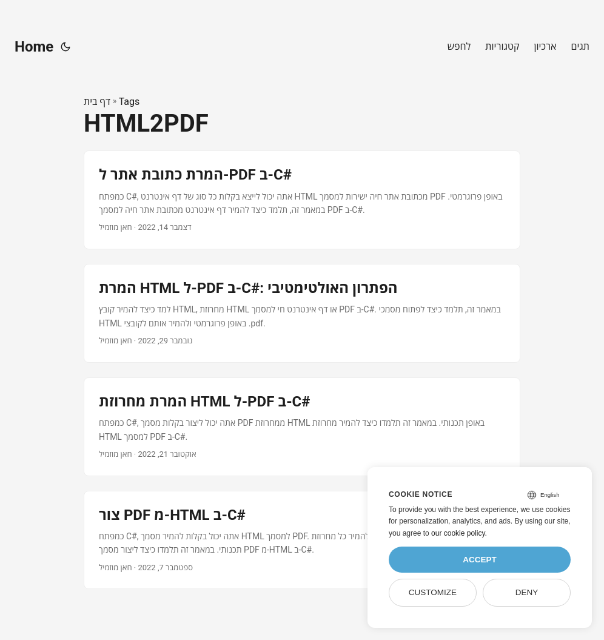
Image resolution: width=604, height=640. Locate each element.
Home (34, 46)
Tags (129, 101)
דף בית (97, 101)
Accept (480, 559)
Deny (527, 592)
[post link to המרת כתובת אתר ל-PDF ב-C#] (302, 200)
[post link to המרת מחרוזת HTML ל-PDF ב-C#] (302, 427)
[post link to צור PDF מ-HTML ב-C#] (302, 540)
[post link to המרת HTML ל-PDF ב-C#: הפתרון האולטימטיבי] (302, 313)
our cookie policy (458, 533)
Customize (433, 592)
